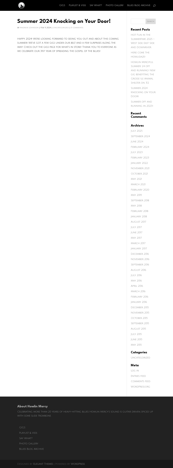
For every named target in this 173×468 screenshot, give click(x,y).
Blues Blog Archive (138, 5)
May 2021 (136, 179)
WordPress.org (140, 386)
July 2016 (136, 275)
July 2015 (136, 334)
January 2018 (139, 216)
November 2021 (140, 168)
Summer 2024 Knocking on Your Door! (143, 92)
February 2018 (139, 211)
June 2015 (136, 339)
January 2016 (139, 302)
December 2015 (140, 307)
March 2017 (138, 243)
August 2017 (138, 221)
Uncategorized (61, 28)
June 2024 (137, 141)
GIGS (62, 5)
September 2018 (140, 200)
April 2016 (137, 286)
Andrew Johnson (29, 28)
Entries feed (138, 376)
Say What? (96, 5)
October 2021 (139, 173)
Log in (135, 370)
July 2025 (137, 131)
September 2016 (140, 264)
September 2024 (140, 136)
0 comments (77, 28)
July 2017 (136, 227)
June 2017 (136, 232)
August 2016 (138, 270)
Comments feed (140, 381)
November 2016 (140, 259)
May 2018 (136, 205)
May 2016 (136, 280)
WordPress (78, 464)
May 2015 (136, 344)
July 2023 (137, 152)
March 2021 (138, 184)
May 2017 (136, 237)
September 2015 (140, 323)
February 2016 (139, 296)
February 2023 (140, 157)
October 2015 (139, 318)
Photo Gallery (114, 5)
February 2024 (140, 147)
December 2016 (140, 254)
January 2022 (139, 163)
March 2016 (138, 291)
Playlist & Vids (77, 5)
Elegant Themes (43, 464)
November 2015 (140, 312)
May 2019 (136, 195)
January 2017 (139, 248)
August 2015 (138, 328)
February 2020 (140, 189)
